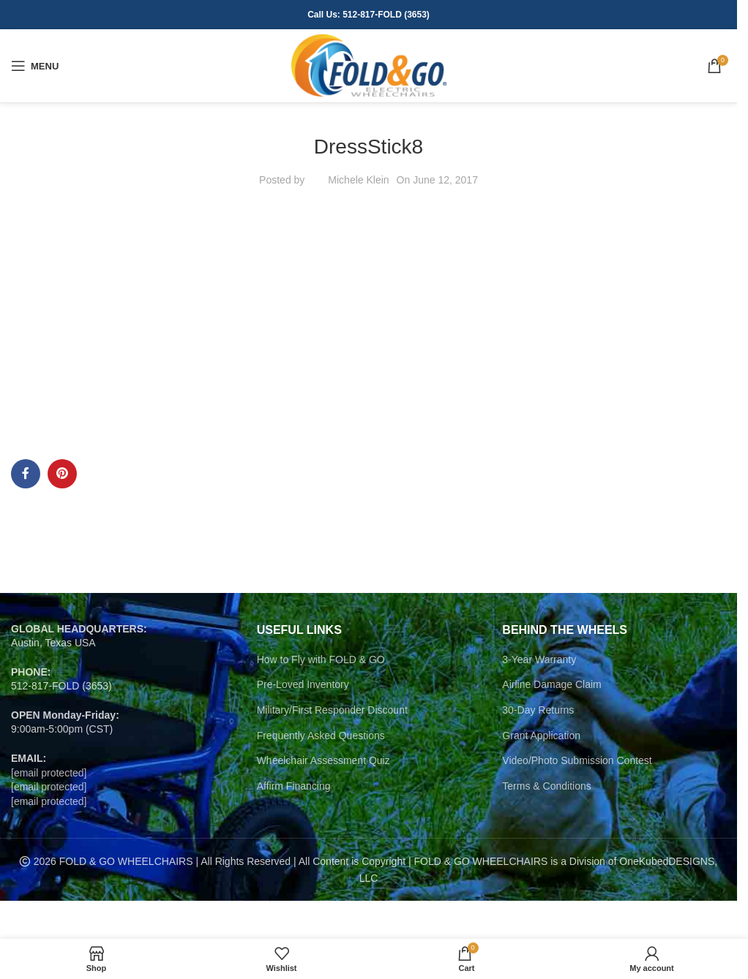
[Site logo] (368, 65)
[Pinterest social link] (62, 473)
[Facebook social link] (25, 473)
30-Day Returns (538, 710)
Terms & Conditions (546, 786)
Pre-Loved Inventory (303, 684)
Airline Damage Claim (551, 684)
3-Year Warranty (539, 659)
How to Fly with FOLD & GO (321, 659)
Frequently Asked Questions (321, 735)
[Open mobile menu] (35, 65)
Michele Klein (358, 180)
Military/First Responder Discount (332, 710)
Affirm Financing (294, 786)
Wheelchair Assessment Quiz (323, 760)
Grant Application (541, 735)
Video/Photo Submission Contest (576, 760)
